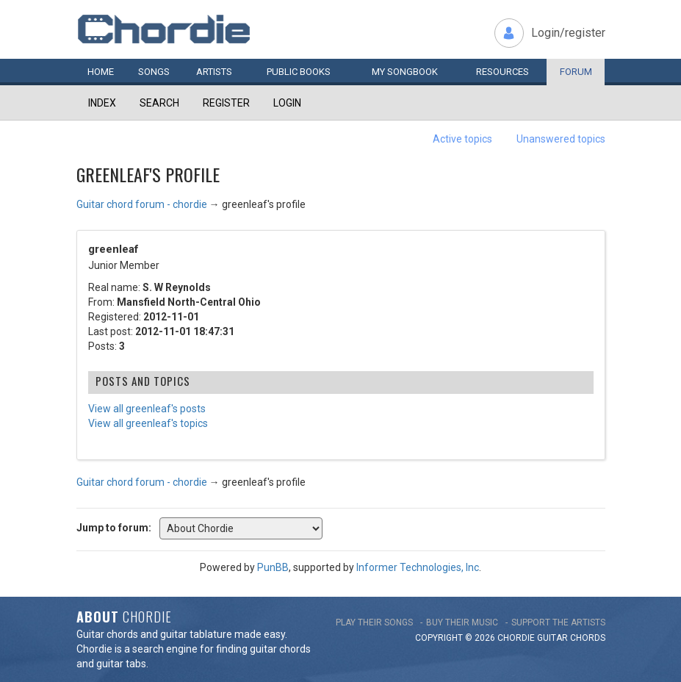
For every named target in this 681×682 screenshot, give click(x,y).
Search (159, 103)
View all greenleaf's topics (148, 423)
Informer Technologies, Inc (417, 567)
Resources (502, 71)
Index (102, 103)
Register (226, 103)
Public (299, 71)
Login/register (568, 33)
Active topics (462, 139)
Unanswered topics (560, 139)
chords (587, 638)
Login (287, 103)
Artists (214, 71)
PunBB (273, 567)
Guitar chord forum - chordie (141, 204)
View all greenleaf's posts (147, 408)
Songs (154, 71)
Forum (576, 71)
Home (100, 71)
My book (405, 71)
